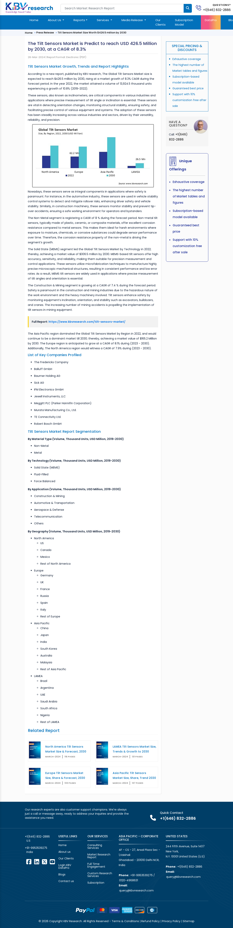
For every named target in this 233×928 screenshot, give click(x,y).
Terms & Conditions (125, 921)
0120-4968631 (128, 880)
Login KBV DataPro (64, 866)
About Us (55, 20)
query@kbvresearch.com (136, 890)
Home (34, 20)
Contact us (66, 881)
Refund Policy (150, 921)
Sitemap (188, 921)
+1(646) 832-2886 (217, 10)
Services (103, 20)
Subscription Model (184, 22)
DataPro (211, 20)
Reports (79, 20)
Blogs (61, 874)
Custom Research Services (99, 874)
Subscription (95, 882)
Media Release (132, 20)
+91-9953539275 (36, 848)
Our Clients (160, 22)
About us (64, 851)
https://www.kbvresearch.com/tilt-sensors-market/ (87, 322)
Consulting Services (94, 846)
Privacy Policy (171, 921)
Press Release (45, 32)
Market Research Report (98, 856)
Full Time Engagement (96, 865)
